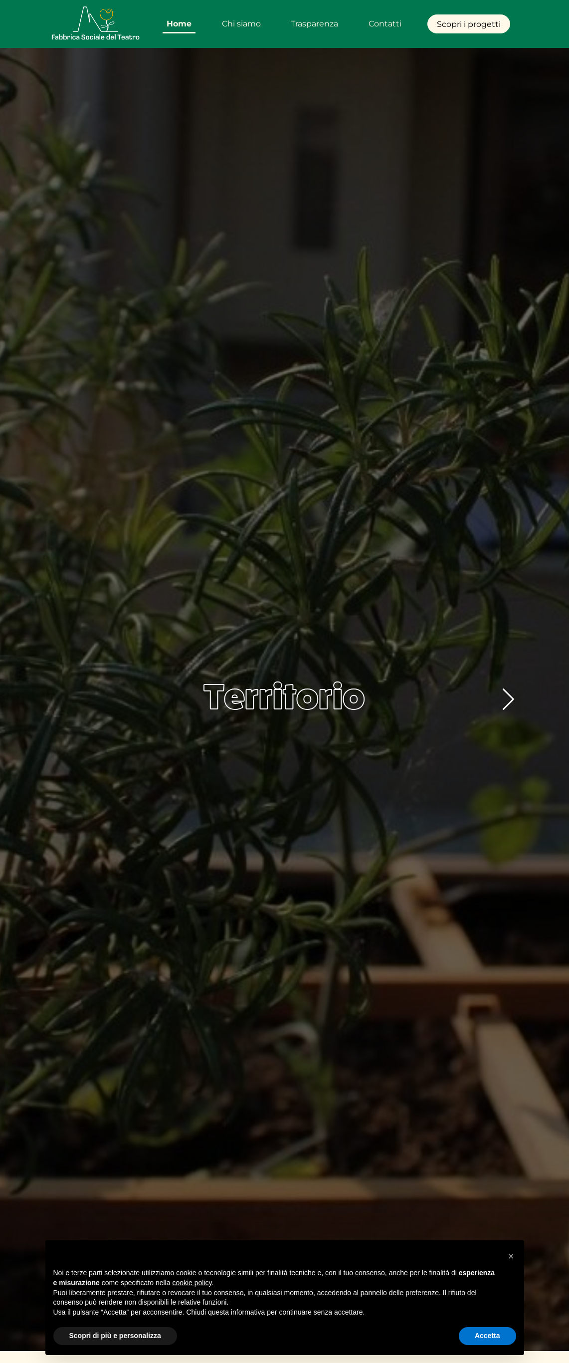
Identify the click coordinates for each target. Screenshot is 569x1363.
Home (179, 23)
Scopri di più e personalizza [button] (115, 1336)
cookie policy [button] (191, 1283)
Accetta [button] (487, 1336)
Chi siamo (241, 23)
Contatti (385, 23)
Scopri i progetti (469, 24)
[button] (508, 699)
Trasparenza (314, 23)
